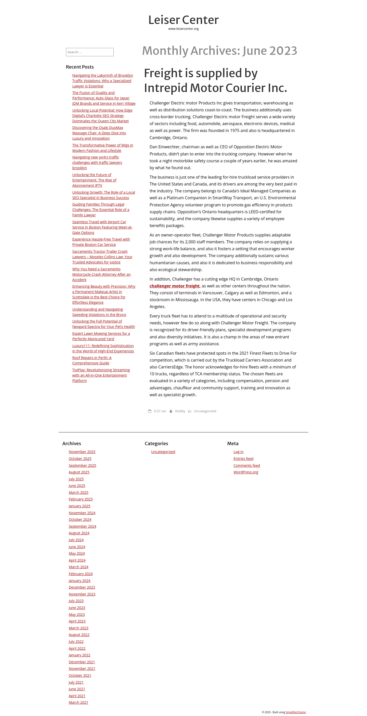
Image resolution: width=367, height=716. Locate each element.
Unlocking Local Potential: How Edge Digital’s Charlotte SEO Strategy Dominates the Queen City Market (102, 115)
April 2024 (77, 560)
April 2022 (77, 648)
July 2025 (76, 478)
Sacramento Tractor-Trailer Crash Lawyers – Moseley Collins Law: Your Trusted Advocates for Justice (102, 256)
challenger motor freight (175, 286)
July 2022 (76, 641)
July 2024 (76, 539)
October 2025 (80, 458)
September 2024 (82, 526)
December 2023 (82, 587)
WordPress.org (245, 472)
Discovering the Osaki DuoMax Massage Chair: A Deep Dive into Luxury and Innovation (99, 133)
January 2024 (79, 580)
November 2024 (82, 512)
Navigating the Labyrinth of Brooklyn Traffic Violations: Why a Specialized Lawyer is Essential (102, 80)
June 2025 (77, 485)
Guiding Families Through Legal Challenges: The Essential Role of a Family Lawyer (100, 209)
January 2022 (79, 655)
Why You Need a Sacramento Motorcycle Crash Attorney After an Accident (101, 274)
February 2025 (81, 499)
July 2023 (76, 600)
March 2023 (78, 628)
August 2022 (79, 634)
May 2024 (77, 553)
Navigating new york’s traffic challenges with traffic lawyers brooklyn (97, 162)
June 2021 (77, 688)
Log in (238, 451)
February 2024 (81, 573)
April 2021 (77, 695)
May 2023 (77, 614)
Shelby (180, 411)
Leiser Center (183, 20)
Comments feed (246, 465)
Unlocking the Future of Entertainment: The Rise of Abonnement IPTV (94, 180)
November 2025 (82, 451)
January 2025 (79, 505)
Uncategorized (205, 411)
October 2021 (80, 675)
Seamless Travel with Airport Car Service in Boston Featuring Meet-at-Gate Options (102, 227)
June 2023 (77, 607)
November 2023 (82, 594)
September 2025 (82, 465)
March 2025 (78, 492)
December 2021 (82, 661)
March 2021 (78, 702)
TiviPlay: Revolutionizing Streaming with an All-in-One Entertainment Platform (101, 375)
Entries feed (243, 458)
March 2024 (78, 566)
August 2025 (79, 472)
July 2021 (76, 682)
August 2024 (79, 533)
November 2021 (82, 668)
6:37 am (160, 411)
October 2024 (80, 519)
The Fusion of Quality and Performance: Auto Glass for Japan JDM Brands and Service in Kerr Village (104, 98)
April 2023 (77, 621)
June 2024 (77, 546)
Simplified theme (296, 712)
